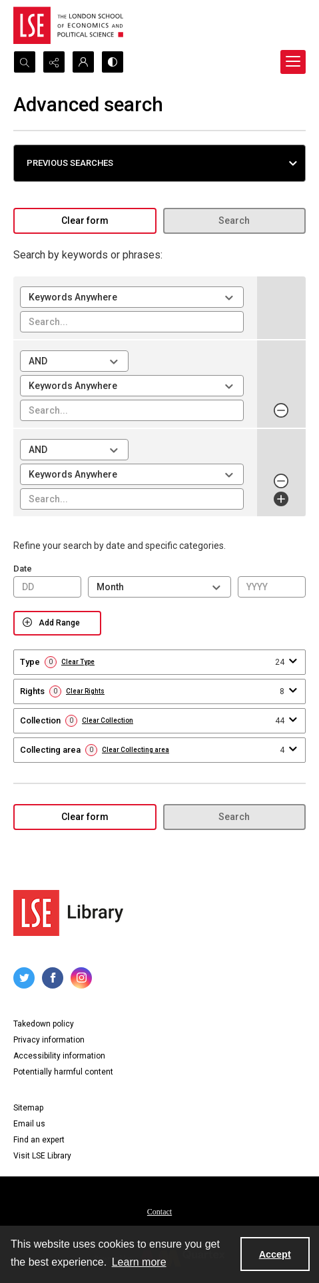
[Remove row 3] (281, 481)
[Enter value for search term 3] (132, 499)
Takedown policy (43, 1024)
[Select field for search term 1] (132, 297)
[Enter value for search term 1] (132, 321)
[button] (159, 163)
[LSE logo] (68, 25)
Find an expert (39, 1139)
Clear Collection (107, 720)
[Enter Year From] (272, 587)
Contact (159, 1211)
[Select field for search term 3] (132, 474)
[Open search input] (24, 62)
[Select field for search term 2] (132, 385)
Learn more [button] (139, 1262)
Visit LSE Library (42, 1155)
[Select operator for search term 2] (74, 361)
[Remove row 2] (281, 410)
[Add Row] (281, 499)
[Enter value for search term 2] (132, 410)
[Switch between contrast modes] (112, 62)
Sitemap (28, 1107)
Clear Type (78, 662)
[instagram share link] (81, 978)
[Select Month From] (159, 587)
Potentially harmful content (63, 1071)
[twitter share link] (24, 978)
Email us (29, 1123)
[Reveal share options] (54, 62)
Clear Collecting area (135, 750)
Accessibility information (59, 1056)
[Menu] (293, 62)
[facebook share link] (52, 978)
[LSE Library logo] (68, 913)
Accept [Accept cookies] (275, 1254)
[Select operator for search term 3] (74, 449)
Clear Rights (85, 691)
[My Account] (83, 62)
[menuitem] (159, 1211)
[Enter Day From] (47, 587)
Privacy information (49, 1040)
